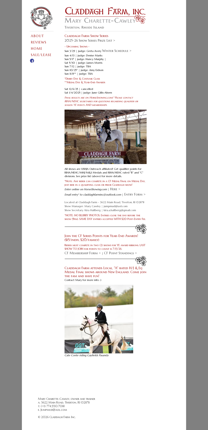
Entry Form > (135, 194)
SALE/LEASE (41, 55)
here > (115, 189)
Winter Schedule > (117, 51)
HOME (36, 49)
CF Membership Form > (83, 253)
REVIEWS (38, 42)
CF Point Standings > (120, 253)
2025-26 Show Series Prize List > (90, 40)
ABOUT (37, 36)
